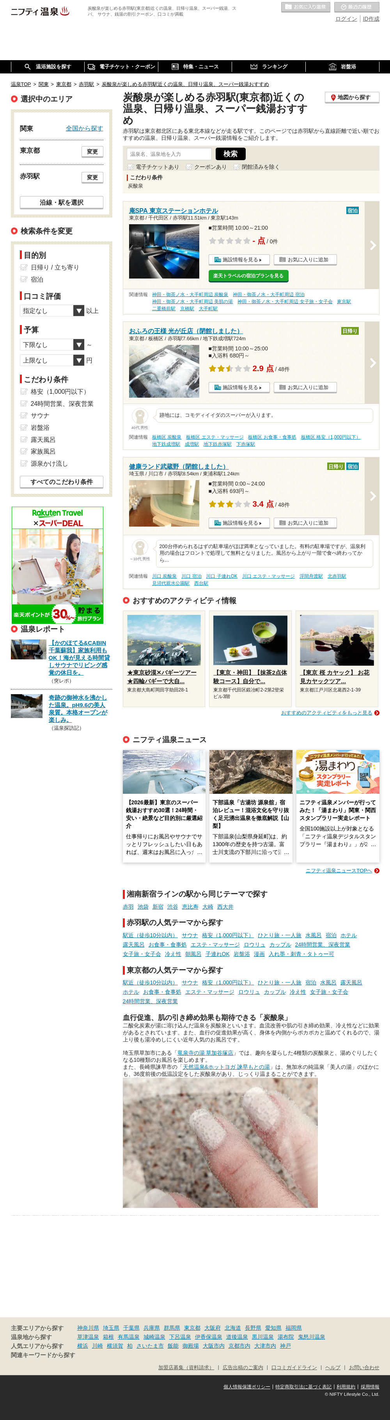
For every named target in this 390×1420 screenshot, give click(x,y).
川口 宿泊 (191, 576)
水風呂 (313, 935)
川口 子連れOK (221, 576)
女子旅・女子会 (142, 954)
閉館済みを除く (261, 167)
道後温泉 (237, 1337)
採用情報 (370, 1387)
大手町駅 (208, 308)
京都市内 (239, 1346)
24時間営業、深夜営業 (323, 944)
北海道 (233, 1328)
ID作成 (371, 19)
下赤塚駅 (245, 444)
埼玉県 (111, 1328)
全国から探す (84, 128)
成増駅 (192, 444)
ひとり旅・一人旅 (279, 935)
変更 (92, 151)
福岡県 (293, 1328)
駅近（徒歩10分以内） (150, 935)
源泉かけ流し (49, 463)
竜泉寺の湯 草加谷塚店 (205, 1053)
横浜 (82, 1346)
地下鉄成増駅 (166, 444)
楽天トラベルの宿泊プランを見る (248, 276)
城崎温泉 (154, 1337)
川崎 (97, 1346)
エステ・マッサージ (215, 944)
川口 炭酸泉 (164, 576)
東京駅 (344, 301)
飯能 (173, 1346)
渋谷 (172, 907)
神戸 (285, 1346)
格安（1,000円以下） (228, 935)
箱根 (108, 1337)
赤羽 (128, 907)
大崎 (207, 907)
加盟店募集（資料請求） (186, 1367)
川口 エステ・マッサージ (268, 576)
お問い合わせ (364, 1367)
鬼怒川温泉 (311, 1337)
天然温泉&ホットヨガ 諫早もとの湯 (226, 1067)
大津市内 (265, 1346)
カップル (280, 944)
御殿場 (191, 1346)
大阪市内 (214, 1346)
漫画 (259, 954)
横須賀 (115, 1346)
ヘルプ (332, 1367)
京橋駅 (187, 308)
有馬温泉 (129, 1337)
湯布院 (286, 1337)
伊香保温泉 (208, 1337)
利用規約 (346, 1387)
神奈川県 (88, 1328)
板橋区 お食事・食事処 (272, 437)
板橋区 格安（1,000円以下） (331, 437)
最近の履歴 (356, 7)
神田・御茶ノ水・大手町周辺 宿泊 (268, 294)
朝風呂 (193, 954)
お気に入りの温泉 (305, 7)
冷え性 (173, 954)
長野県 (253, 1328)
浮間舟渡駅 (311, 576)
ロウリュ (255, 944)
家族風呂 (43, 451)
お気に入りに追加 (308, 260)
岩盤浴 (242, 954)
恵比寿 (190, 907)
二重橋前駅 (164, 308)
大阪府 (212, 1328)
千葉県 (131, 1328)
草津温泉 (88, 1337)
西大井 (225, 907)
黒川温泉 (263, 1337)
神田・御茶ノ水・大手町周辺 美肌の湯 (192, 301)
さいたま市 (150, 1346)
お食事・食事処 (168, 944)
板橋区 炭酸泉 (166, 437)
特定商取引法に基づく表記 (303, 1387)
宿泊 (331, 935)
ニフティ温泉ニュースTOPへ (339, 870)
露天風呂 (134, 944)
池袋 (143, 907)
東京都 (192, 1328)
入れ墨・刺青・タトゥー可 (301, 954)
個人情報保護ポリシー (246, 1387)
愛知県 (273, 1328)
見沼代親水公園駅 (171, 583)
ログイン (346, 19)
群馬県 (172, 1328)
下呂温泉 (180, 1337)
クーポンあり (210, 167)
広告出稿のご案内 (243, 1367)
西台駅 (201, 583)
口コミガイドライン (294, 1367)
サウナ (190, 935)
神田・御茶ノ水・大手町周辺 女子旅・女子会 (285, 301)
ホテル (348, 935)
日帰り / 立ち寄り (55, 267)
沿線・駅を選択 (61, 202)
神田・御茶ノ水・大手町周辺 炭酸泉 (190, 294)
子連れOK (218, 954)
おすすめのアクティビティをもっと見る (326, 713)
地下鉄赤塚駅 (218, 444)
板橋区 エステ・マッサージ (214, 437)
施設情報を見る (240, 260)
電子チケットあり (157, 167)
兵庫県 (152, 1328)
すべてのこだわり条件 (61, 482)
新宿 (157, 907)
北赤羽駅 (337, 576)
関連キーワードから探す (43, 1355)
